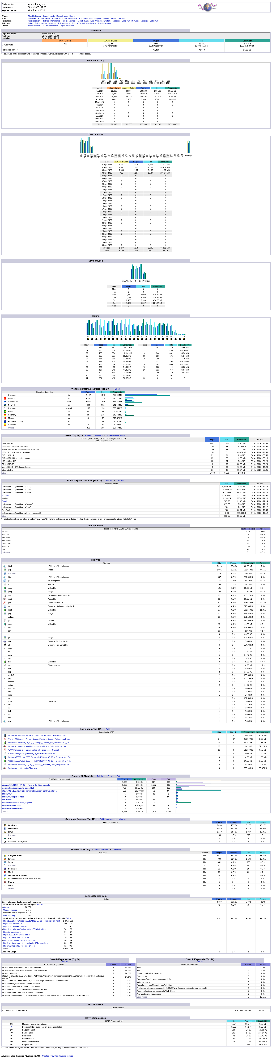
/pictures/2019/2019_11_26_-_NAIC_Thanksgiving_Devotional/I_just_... (38, 735)
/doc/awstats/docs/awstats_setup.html (18, 788)
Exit (92, 21)
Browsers (135, 21)
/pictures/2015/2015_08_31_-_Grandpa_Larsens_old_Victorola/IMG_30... (39, 743)
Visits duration (34, 21)
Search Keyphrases (87, 23)
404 (11, 1027)
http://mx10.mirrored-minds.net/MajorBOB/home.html (25, 943)
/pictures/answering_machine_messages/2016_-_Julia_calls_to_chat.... (38, 746)
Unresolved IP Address (78, 18)
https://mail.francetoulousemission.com (19, 940)
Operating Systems (103, 21)
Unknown (126, 21)
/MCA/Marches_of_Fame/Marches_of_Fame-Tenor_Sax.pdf (33, 750)
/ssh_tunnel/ (7, 800)
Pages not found (67, 26)
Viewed (72, 21)
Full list (41, 18)
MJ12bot (5, 495)
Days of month (48, 16)
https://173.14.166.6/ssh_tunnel (16, 935)
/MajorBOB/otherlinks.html (13, 809)
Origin (30, 23)
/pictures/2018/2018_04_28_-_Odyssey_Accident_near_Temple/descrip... (39, 764)
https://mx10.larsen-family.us (15, 926)
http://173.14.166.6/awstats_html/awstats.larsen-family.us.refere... (29, 791)
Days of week (62, 16)
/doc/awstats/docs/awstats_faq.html (17, 803)
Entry (86, 21)
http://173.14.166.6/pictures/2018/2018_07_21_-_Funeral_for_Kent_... (32, 921)
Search (75, 23)
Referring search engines (45, 23)
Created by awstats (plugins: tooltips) (57, 1056)
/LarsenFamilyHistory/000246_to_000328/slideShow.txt (31, 754)
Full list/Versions (106, 819)
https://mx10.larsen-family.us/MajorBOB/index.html (24, 929)
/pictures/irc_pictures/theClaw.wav (22, 768)
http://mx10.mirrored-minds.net (16, 937)
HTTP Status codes (50, 26)
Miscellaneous (34, 26)
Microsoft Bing (9, 915)
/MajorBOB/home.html (11, 806)
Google (6, 907)
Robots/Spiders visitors (99, 18)
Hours (71, 16)
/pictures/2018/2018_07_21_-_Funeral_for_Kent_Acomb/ (26, 785)
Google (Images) (10, 910)
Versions (116, 21)
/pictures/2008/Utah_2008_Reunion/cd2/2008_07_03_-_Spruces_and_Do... (40, 757)
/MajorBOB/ (7, 794)
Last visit (63, 18)
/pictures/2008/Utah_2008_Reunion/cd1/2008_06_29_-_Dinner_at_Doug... (39, 761)
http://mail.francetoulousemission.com (19, 946)
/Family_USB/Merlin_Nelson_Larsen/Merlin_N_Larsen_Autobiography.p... (39, 739)
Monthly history (34, 16)
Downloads (55, 21)
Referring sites (64, 23)
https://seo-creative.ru (12, 924)
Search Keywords (104, 23)
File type (45, 21)
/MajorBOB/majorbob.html (13, 797)
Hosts (47, 18)
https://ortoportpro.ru (12, 932)
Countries (32, 18)
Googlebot (6, 501)
